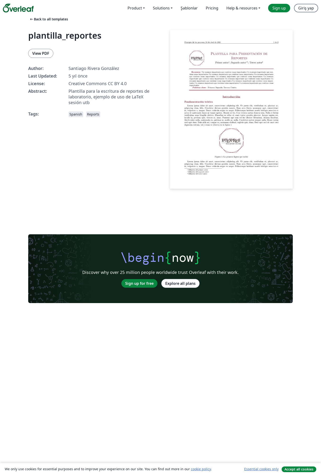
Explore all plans (180, 283)
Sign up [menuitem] (279, 8)
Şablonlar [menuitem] (189, 8)
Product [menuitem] (135, 8)
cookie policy (201, 469)
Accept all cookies (298, 469)
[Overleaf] (18, 8)
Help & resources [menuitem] (241, 8)
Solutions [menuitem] (161, 8)
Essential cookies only (261, 469)
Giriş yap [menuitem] (306, 8)
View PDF (40, 53)
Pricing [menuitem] (212, 8)
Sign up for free (139, 283)
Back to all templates (48, 19)
